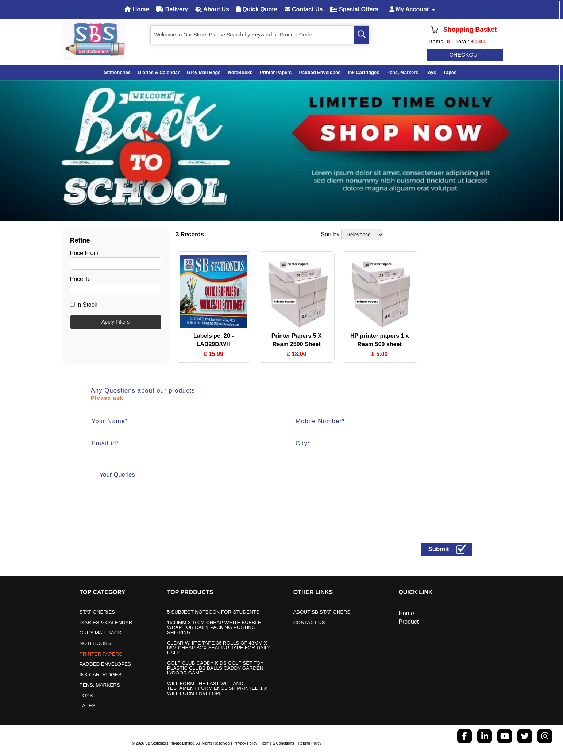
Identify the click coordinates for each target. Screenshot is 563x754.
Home (136, 9)
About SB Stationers (322, 612)
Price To (80, 279)
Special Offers (354, 9)
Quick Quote (256, 9)
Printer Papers (276, 72)
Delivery (172, 9)
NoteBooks (240, 72)
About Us (212, 9)
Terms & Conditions (277, 743)
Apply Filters (115, 322)
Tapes (449, 72)
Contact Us (304, 9)
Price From (84, 253)
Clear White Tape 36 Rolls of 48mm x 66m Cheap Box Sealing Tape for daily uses (219, 647)
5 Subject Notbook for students (213, 612)
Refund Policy (309, 743)
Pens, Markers (402, 72)
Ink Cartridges (363, 72)
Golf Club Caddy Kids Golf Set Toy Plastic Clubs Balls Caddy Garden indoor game (215, 668)
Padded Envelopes (319, 72)
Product (408, 621)
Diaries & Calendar (159, 72)
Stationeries (117, 72)
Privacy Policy (245, 743)
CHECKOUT (465, 54)
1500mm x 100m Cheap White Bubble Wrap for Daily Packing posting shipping (214, 627)
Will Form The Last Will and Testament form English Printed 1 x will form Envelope (217, 688)
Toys (430, 72)
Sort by (330, 234)
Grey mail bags (203, 72)
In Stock (83, 305)
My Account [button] (410, 9)
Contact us (309, 622)
